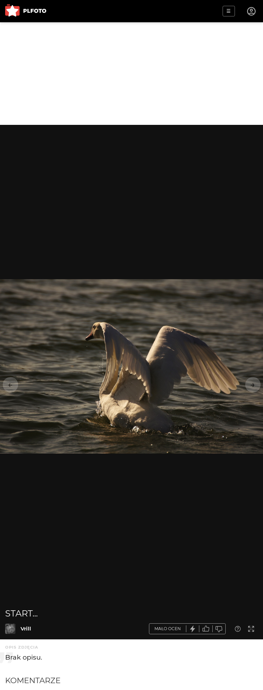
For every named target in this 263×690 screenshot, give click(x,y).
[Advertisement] (131, 73)
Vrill (26, 628)
